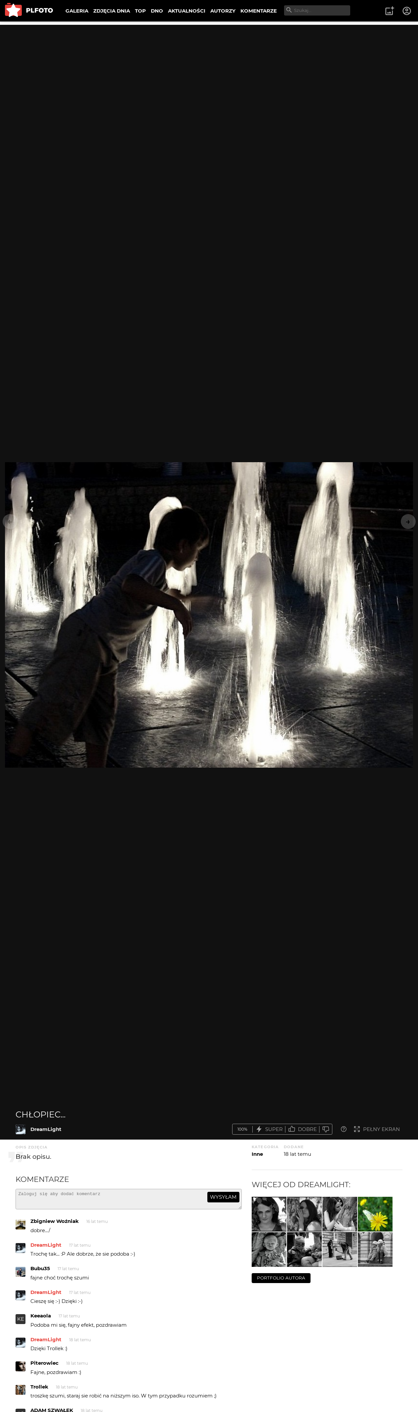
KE (20, 1322)
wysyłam (223, 1197)
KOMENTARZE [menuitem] (258, 11)
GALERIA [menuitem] (76, 11)
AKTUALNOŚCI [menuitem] (186, 11)
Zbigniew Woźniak (54, 1224)
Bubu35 (40, 1271)
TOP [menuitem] (140, 11)
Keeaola (40, 1318)
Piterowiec (44, 1366)
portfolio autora (281, 1277)
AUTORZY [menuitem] (222, 11)
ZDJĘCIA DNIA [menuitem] (111, 11)
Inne (257, 1154)
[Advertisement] (209, 71)
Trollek (39, 1390)
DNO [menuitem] (157, 11)
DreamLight (46, 1129)
